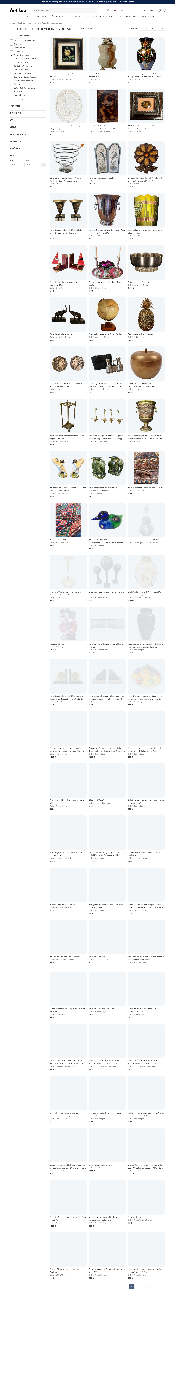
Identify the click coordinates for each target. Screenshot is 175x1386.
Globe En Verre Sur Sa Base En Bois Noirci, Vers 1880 (143, 1010)
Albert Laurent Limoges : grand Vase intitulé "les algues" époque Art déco (104, 854)
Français (119, 10)
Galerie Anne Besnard (97, 1168)
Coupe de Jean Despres (138, 282)
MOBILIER (41, 17)
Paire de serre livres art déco (62, 334)
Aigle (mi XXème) (96, 800)
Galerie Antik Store (135, 132)
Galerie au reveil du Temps (138, 285)
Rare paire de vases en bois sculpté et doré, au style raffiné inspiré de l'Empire (67, 749)
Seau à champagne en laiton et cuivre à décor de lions (145, 231)
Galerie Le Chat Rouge (58, 1015)
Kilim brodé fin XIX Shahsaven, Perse (65, 540)
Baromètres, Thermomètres (24, 41)
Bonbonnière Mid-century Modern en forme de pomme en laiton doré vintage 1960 (145, 385)
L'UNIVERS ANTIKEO (128, 17)
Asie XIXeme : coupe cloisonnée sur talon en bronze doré (146, 801)
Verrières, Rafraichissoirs (23, 73)
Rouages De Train (57, 644)
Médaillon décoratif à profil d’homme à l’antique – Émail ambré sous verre (144, 127)
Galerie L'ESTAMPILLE (97, 236)
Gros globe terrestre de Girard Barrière (105, 334)
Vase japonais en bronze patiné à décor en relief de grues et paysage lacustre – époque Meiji (146, 646)
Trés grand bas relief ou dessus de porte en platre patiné (106, 906)
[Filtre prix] (43, 165)
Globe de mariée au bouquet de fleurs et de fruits (67, 1010)
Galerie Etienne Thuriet (97, 494)
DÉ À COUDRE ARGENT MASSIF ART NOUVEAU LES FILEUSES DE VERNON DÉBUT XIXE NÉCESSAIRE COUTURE (67, 1062)
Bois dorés (18, 44)
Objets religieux (20, 99)
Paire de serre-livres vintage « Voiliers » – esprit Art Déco (67, 283)
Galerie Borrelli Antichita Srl (138, 1171)
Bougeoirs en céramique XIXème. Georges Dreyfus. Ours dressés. (68, 489)
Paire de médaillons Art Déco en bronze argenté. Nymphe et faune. (67, 385)
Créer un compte (147, 10)
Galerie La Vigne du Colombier (100, 803)
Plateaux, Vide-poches (22, 70)
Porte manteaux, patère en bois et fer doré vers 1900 (107, 1270)
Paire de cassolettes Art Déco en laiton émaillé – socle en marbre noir (66, 231)
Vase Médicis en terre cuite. (101, 1165)
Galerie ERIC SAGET (58, 1275)
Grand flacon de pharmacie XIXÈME (143, 540)
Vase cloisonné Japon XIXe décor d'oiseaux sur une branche (103, 1218)
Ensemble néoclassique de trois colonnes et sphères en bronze (106, 593)
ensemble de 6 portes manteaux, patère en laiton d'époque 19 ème (146, 1270)
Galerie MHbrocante (136, 337)
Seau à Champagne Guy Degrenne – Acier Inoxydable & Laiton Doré (107, 231)
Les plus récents (148, 28)
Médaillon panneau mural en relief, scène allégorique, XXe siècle (67, 127)
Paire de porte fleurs (97, 957)
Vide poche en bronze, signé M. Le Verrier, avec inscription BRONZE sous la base (146, 1114)
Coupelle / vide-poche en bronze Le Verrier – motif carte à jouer (65, 1114)
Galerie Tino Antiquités (136, 650)
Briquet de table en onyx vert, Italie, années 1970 (104, 75)
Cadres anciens (20, 48)
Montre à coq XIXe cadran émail (64, 905)
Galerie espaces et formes (98, 650)
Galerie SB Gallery (57, 132)
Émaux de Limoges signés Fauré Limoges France (67, 75)
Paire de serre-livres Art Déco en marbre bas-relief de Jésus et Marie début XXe (67, 697)
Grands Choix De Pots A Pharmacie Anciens (65, 1270)
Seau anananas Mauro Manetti (141, 334)
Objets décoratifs (20, 36)
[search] (64, 10)
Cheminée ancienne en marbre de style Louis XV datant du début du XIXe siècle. (145, 1166)
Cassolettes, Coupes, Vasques (25, 77)
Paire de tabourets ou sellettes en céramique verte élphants (103, 489)
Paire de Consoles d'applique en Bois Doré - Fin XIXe (68, 1218)
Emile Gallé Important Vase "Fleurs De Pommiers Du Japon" (144, 593)
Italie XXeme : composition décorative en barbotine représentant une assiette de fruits (145, 698)
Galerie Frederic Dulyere (98, 1012)
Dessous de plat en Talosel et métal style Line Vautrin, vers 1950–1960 (145, 179)
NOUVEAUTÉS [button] (26, 17)
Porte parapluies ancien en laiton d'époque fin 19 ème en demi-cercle (146, 958)
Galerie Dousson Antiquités (99, 960)
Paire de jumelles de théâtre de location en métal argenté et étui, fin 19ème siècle (107, 385)
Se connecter (133, 10)
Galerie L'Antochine (135, 389)
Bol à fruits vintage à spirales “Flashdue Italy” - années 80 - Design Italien (66, 179)
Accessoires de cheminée (23, 81)
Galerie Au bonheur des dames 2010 (63, 1067)
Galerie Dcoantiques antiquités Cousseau (143, 543)
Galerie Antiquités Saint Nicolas (140, 1220)
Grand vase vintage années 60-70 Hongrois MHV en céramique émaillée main (144, 75)
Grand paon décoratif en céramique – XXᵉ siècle (68, 801)
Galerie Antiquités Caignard (60, 80)
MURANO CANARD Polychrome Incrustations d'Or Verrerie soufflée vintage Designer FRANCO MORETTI (107, 541)
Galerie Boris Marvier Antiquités (62, 960)
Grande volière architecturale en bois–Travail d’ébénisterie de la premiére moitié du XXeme (107, 750)
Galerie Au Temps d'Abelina (99, 389)
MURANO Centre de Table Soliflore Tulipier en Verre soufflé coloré (65, 593)
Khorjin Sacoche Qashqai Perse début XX (145, 488)
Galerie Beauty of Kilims (137, 491)
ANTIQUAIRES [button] (148, 17)
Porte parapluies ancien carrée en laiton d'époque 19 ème (67, 437)
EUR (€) (107, 10)
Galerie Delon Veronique (98, 181)
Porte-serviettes (134, 1217)
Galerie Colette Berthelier (59, 389)
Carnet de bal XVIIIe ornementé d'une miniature (144, 854)
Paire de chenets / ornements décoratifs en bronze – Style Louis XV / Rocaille (145, 749)
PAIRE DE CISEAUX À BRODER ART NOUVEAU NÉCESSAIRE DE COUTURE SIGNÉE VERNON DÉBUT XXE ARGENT (106, 1062)
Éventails (17, 84)
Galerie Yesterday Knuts (59, 647)
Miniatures (18, 92)
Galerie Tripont (94, 80)
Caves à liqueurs (20, 95)
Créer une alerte (84, 29)
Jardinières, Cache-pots (23, 66)
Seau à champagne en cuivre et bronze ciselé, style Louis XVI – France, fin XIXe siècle (145, 437)
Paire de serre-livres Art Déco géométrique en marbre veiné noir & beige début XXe (107, 697)
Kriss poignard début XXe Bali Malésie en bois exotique (67, 854)
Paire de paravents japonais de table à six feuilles (106, 645)
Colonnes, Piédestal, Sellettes (25, 59)
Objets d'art (18, 51)
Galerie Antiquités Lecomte (60, 1223)
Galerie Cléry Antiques (97, 288)
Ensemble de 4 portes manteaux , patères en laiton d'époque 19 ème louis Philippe (106, 437)
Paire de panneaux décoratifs (101, 178)
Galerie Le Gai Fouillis (136, 80)
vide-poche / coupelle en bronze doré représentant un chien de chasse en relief (106, 1114)
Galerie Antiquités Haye (59, 441)
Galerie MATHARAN (96, 546)
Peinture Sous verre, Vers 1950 (102, 1009)
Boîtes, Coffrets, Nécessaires (24, 88)
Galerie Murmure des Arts (99, 598)
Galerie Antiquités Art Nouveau (140, 598)
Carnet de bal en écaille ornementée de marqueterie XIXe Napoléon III (106, 127)
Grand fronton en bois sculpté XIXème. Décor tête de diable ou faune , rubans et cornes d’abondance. (145, 906)
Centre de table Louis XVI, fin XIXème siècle (105, 283)
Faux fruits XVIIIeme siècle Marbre (65, 957)
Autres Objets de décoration (24, 55)
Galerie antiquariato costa (59, 1171)
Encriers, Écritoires (21, 62)
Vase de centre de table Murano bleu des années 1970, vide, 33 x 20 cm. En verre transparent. (67, 1167)
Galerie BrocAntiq (56, 288)
